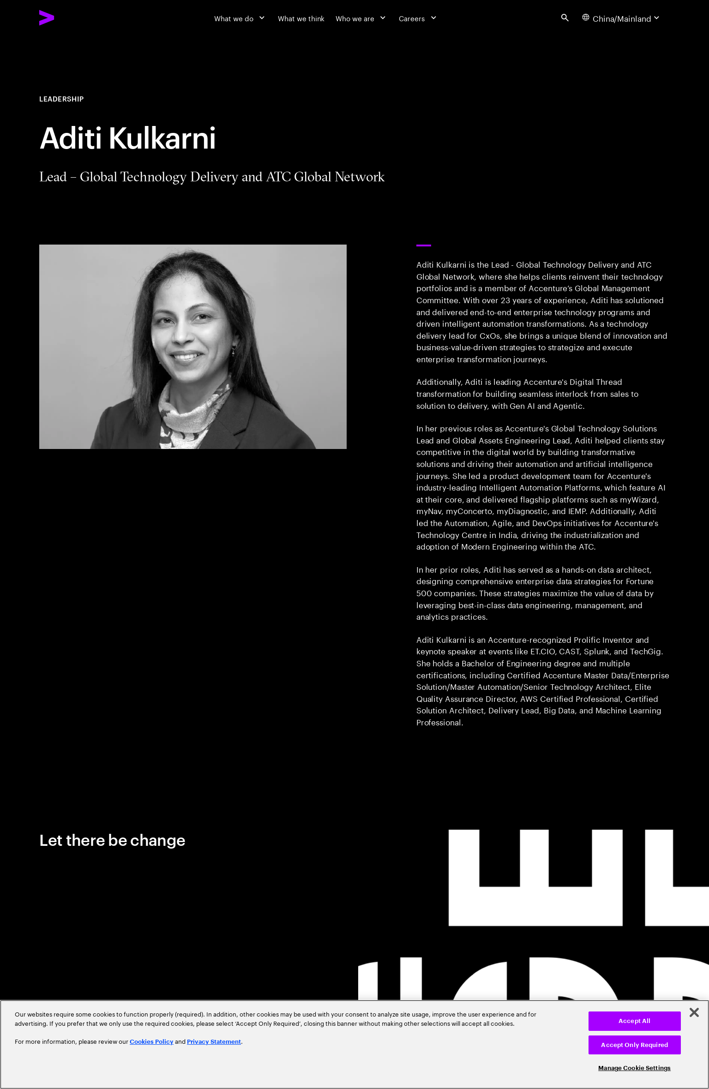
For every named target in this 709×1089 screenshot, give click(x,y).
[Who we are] (361, 18)
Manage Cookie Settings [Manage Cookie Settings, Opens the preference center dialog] (634, 1068)
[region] (354, 1044)
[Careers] (418, 18)
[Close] (694, 1012)
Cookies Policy (152, 1042)
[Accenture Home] (69, 17)
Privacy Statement (214, 1042)
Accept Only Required (634, 1045)
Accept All (634, 1021)
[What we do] (240, 18)
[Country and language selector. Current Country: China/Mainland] (622, 18)
